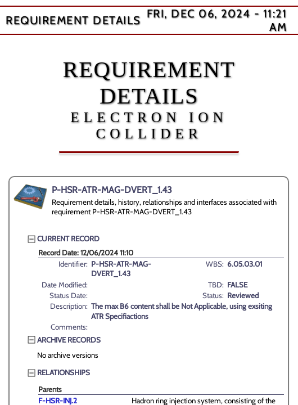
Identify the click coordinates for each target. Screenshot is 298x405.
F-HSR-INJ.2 (57, 400)
